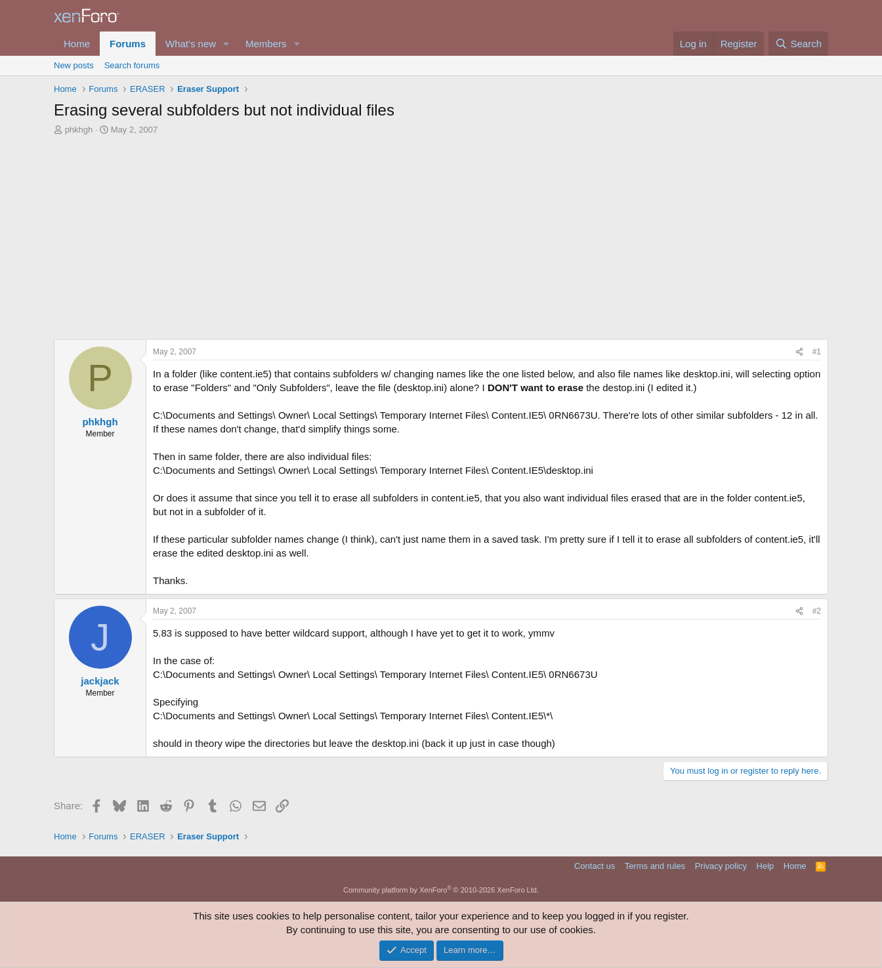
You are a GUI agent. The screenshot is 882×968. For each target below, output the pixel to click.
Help (765, 866)
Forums (128, 43)
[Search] (798, 44)
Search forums (132, 65)
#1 (816, 351)
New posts (74, 65)
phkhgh (79, 130)
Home (77, 43)
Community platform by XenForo (441, 890)
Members (266, 43)
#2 (816, 611)
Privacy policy (721, 866)
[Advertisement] (441, 234)
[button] (226, 44)
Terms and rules (655, 866)
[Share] (799, 352)
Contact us (594, 866)
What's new (190, 43)
